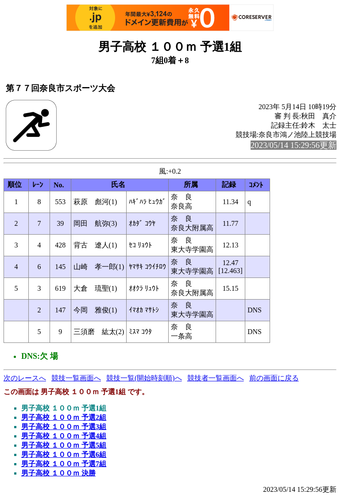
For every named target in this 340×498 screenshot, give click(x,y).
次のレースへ (25, 378)
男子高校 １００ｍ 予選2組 (63, 417)
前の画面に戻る (274, 378)
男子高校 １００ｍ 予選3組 (63, 426)
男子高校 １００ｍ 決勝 (58, 473)
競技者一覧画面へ (215, 378)
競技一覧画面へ (76, 378)
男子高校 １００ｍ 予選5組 (63, 445)
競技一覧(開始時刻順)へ (144, 378)
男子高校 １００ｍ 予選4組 (63, 436)
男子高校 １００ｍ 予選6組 (63, 454)
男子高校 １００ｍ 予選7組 (63, 464)
